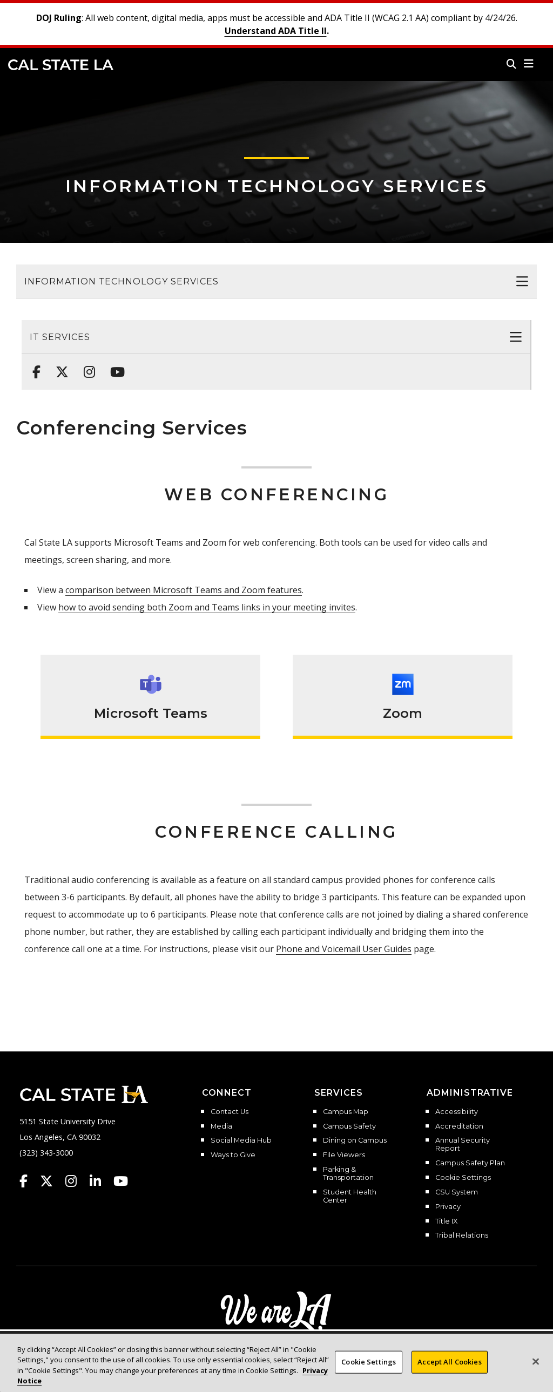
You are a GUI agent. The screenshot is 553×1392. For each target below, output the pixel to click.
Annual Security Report (462, 1144)
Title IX (446, 1221)
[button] (529, 63)
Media (221, 1126)
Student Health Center (349, 1196)
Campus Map (345, 1112)
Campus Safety (349, 1126)
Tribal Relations (461, 1235)
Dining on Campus (355, 1140)
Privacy (448, 1207)
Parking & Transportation (348, 1173)
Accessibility (456, 1112)
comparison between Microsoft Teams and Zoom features (183, 590)
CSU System (456, 1192)
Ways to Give (233, 1155)
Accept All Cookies (449, 1373)
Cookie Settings (463, 1177)
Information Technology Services (276, 185)
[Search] (511, 63)
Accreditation (459, 1126)
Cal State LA (60, 64)
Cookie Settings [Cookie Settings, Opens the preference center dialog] (368, 1373)
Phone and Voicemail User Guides (344, 949)
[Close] (536, 1373)
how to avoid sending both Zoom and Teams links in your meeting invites (206, 607)
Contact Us (229, 1112)
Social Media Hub (241, 1140)
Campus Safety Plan (470, 1163)
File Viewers (344, 1155)
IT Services (60, 337)
